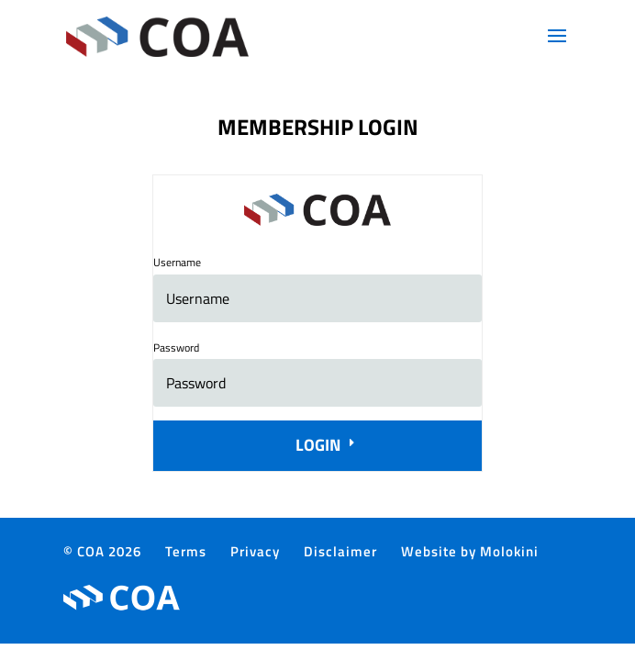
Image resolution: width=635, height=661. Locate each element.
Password (176, 347)
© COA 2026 (102, 551)
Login (317, 444)
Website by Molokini (470, 551)
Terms (185, 551)
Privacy (255, 551)
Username (177, 262)
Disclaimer (340, 551)
